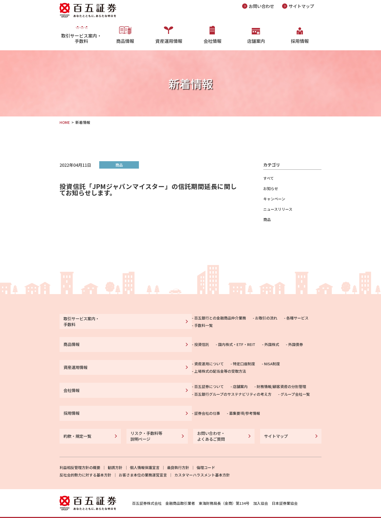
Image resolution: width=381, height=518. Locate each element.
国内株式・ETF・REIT (171, 341)
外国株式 (206, 341)
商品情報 (125, 39)
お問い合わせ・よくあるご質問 (210, 426)
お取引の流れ (201, 320)
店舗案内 (256, 39)
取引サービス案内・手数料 (81, 42)
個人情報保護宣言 (145, 457)
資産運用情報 (168, 39)
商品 (267, 219)
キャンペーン (274, 198)
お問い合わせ (262, 6)
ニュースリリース (277, 209)
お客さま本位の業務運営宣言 (143, 464)
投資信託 (136, 341)
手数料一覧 (261, 320)
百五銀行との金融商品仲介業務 (155, 320)
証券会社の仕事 (142, 405)
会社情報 (212, 39)
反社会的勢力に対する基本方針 (85, 464)
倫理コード (206, 457)
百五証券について (143, 381)
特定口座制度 (178, 363)
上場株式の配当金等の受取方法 (249, 363)
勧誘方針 (115, 457)
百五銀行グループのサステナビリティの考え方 (167, 387)
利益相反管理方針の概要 (80, 457)
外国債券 (230, 341)
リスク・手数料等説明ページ (145, 426)
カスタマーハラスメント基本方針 (202, 464)
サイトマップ (303, 6)
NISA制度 (207, 363)
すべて (268, 178)
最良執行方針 (178, 457)
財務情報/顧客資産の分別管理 (216, 381)
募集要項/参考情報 (179, 405)
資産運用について (143, 363)
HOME (65, 122)
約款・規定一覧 (76, 426)
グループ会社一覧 (229, 387)
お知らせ (270, 188)
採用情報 (300, 39)
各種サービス (232, 320)
